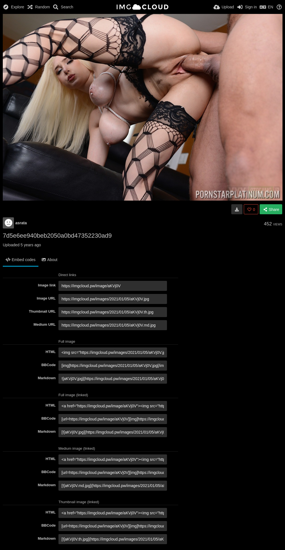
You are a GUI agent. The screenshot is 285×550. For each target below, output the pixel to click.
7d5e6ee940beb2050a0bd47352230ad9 (57, 235)
